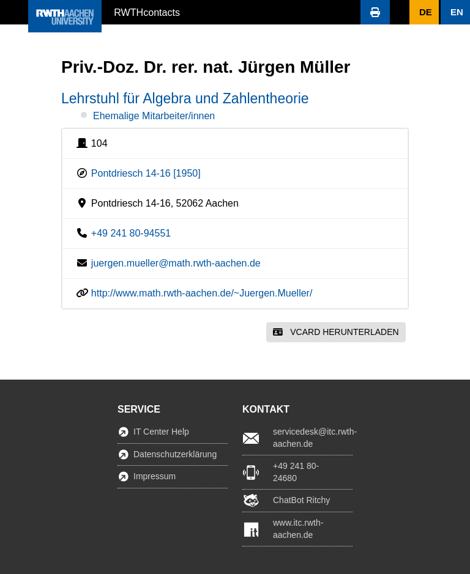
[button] (14, 12)
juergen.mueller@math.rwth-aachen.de (176, 263)
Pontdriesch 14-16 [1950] (146, 173)
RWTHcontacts (147, 11)
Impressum (154, 476)
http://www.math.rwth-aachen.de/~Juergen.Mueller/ (202, 293)
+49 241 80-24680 (296, 472)
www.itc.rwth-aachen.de (298, 529)
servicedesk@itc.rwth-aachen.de (312, 438)
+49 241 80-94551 (131, 233)
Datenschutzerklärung (175, 454)
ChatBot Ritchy (301, 500)
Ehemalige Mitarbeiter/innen (154, 116)
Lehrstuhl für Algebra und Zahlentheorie (185, 98)
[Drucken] (375, 12)
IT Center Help (161, 431)
